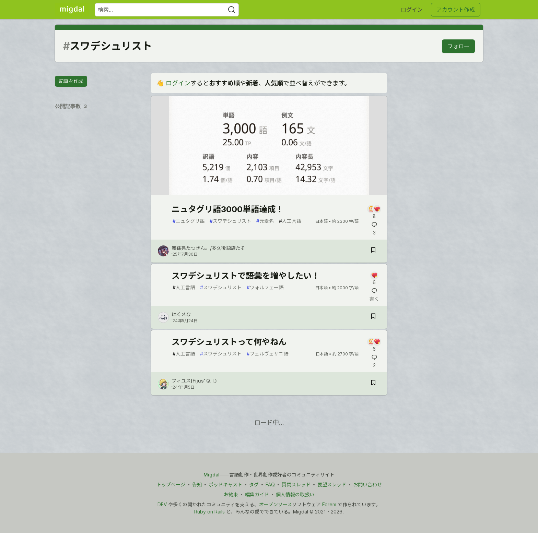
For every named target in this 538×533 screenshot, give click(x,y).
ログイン (412, 9)
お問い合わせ (367, 484)
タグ (254, 484)
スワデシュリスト (230, 221)
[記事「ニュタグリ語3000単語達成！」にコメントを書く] (374, 212)
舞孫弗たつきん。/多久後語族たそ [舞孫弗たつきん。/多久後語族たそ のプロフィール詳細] (208, 248)
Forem (329, 504)
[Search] (231, 9)
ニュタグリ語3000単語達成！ (228, 209)
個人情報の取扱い (295, 494)
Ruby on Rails (209, 511)
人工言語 (290, 221)
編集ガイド (257, 494)
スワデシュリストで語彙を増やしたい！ (246, 276)
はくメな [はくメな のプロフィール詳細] (181, 314)
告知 (197, 484)
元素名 (265, 221)
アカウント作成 (455, 9)
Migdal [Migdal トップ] (211, 474)
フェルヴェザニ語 (267, 353)
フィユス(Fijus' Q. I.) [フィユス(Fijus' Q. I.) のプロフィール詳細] (194, 381)
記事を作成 (71, 81)
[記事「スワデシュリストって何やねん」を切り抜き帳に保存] (373, 384)
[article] (269, 192)
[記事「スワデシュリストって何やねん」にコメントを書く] (374, 345)
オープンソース (275, 504)
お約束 (231, 494)
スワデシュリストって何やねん (229, 342)
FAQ (270, 484)
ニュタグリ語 (188, 221)
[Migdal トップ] (72, 9)
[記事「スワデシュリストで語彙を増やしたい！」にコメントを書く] (374, 279)
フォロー (458, 46)
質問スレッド (296, 484)
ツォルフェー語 (265, 287)
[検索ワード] (167, 9)
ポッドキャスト (225, 484)
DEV (162, 504)
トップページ (170, 484)
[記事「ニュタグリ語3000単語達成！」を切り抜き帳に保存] (373, 251)
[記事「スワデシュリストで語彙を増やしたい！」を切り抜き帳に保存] (373, 317)
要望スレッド (331, 484)
